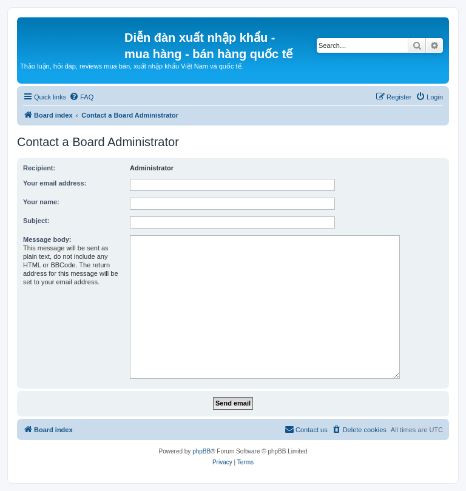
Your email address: (54, 183)
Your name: (41, 201)
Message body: (47, 239)
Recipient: (39, 168)
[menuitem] (81, 97)
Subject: (36, 220)
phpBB (201, 451)
